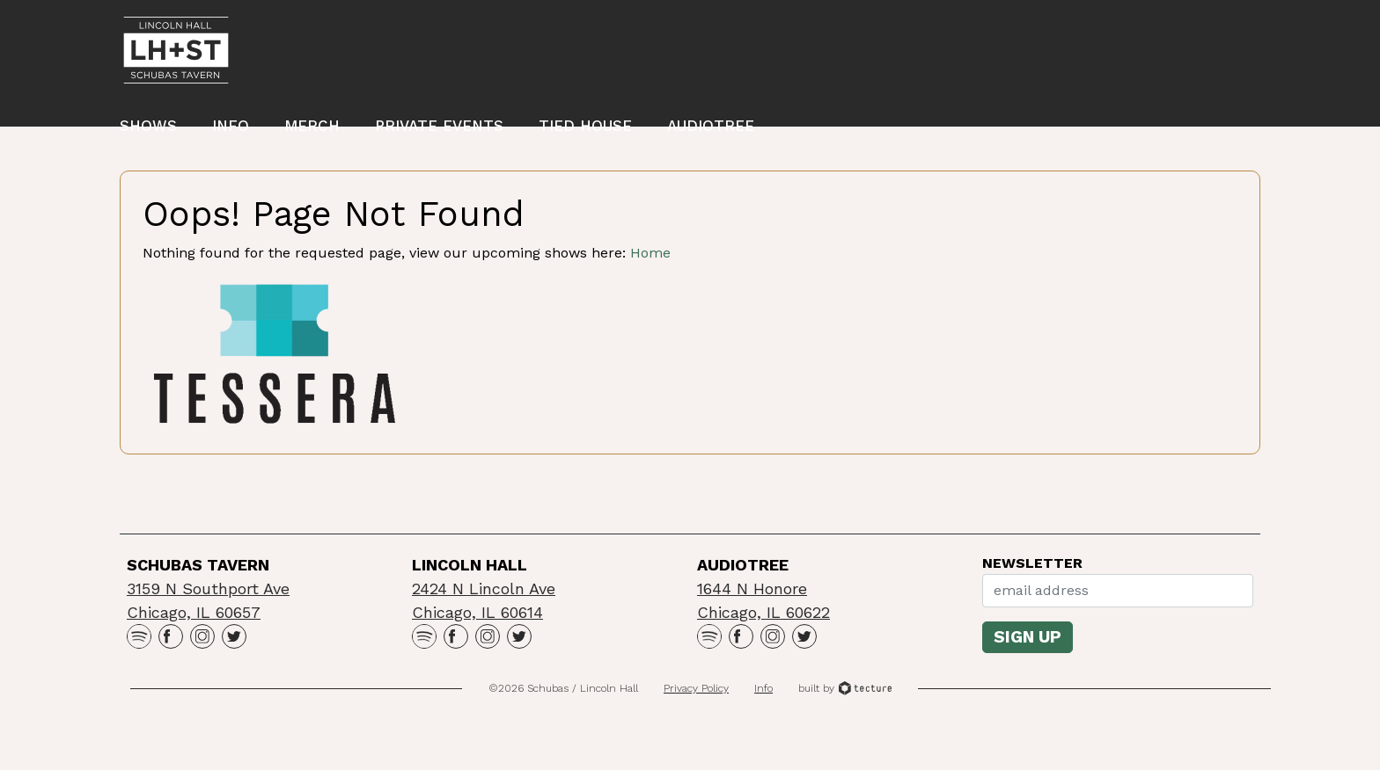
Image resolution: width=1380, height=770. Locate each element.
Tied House (585, 131)
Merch (312, 131)
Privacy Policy (696, 725)
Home (650, 289)
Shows (148, 131)
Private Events (439, 131)
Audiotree (710, 131)
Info (230, 131)
